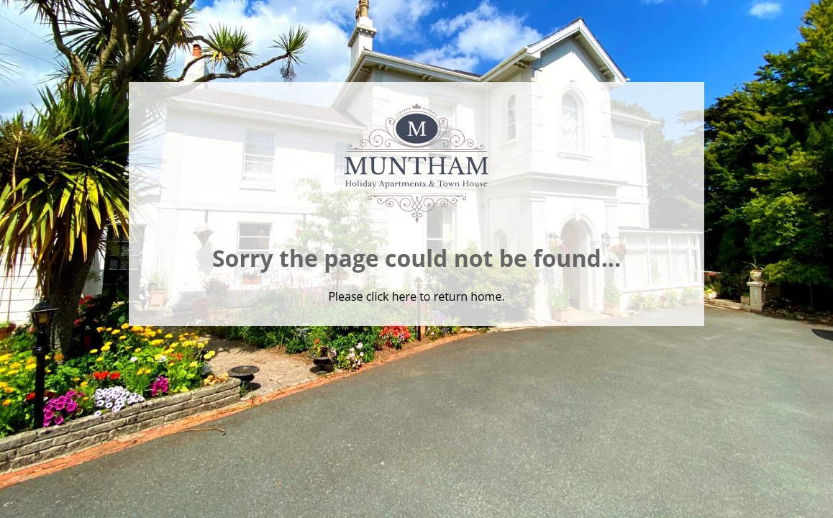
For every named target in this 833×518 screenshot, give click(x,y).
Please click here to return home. (416, 296)
